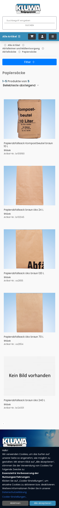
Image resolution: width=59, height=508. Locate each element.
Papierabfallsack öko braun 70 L (23, 337)
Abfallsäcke (9, 51)
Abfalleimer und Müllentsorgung (21, 48)
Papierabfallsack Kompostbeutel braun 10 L (28, 144)
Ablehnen (15, 503)
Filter (29, 62)
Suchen (29, 25)
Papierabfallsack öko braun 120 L (24, 273)
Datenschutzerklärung (14, 492)
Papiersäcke (29, 51)
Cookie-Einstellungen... (14, 496)
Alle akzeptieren (42, 503)
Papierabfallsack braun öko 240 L (24, 400)
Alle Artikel (14, 45)
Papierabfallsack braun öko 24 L (23, 210)
